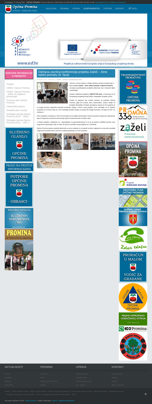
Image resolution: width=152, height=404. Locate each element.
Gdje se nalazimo (118, 385)
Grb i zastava (80, 385)
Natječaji (8, 381)
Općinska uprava (82, 374)
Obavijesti (8, 378)
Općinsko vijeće (81, 378)
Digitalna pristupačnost (118, 2)
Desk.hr (54, 401)
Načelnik (115, 378)
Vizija (42, 378)
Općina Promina (117, 374)
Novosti (7, 374)
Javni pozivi (9, 385)
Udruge (42, 385)
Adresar (114, 381)
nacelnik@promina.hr (102, 2)
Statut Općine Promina (84, 381)
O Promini (43, 374)
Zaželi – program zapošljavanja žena (69, 79)
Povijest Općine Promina (48, 381)
